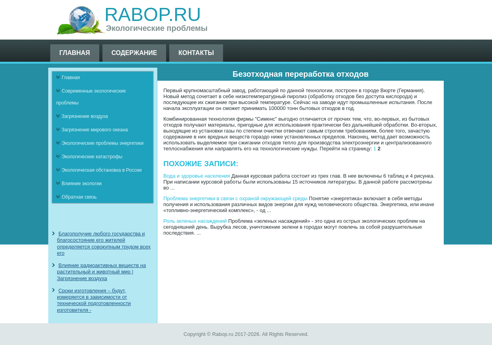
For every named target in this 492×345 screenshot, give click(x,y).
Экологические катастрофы (92, 156)
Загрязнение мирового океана (95, 130)
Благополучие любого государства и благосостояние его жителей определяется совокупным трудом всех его (104, 243)
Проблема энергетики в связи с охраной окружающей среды (235, 198)
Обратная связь (79, 197)
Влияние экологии (82, 183)
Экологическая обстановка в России (102, 170)
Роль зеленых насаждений (195, 221)
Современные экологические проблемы (91, 97)
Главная (74, 52)
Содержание (134, 52)
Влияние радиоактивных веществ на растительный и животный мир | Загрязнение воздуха (101, 271)
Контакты (196, 52)
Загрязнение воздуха (85, 116)
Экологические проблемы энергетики (103, 143)
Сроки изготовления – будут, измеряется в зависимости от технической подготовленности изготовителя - (94, 300)
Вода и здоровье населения (196, 176)
